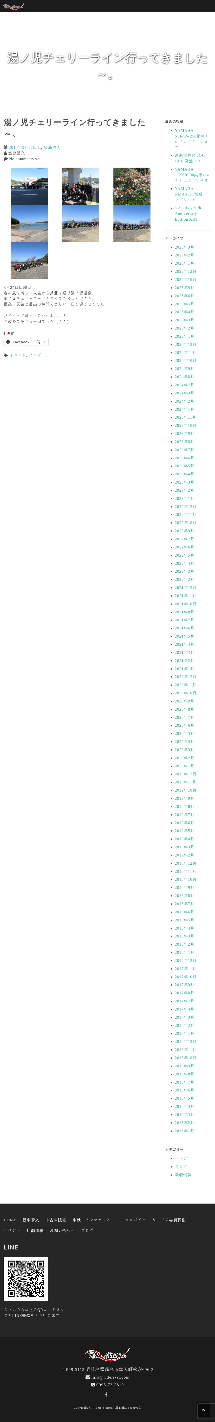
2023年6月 (184, 458)
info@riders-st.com (110, 1377)
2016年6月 (184, 1090)
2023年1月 (184, 498)
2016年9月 (184, 1066)
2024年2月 (184, 401)
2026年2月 (184, 255)
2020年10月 (186, 693)
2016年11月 (185, 1050)
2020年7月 (184, 717)
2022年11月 (185, 514)
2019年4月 (184, 839)
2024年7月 (184, 385)
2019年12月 (186, 774)
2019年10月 (186, 790)
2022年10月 (186, 523)
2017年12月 (186, 960)
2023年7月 (184, 450)
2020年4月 (184, 741)
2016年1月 (184, 1131)
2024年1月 (184, 409)
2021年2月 (184, 660)
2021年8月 (184, 612)
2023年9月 (184, 433)
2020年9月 (184, 701)
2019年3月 (184, 847)
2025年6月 (184, 296)
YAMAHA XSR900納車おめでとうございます (193, 174)
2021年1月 (184, 669)
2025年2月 (184, 328)
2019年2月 (184, 855)
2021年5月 (184, 636)
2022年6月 (184, 547)
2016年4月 (184, 1106)
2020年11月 (185, 685)
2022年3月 (184, 571)
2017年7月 (184, 1001)
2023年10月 (186, 425)
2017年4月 (184, 1009)
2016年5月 (184, 1098)
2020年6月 (184, 725)
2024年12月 (186, 344)
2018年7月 (184, 904)
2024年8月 (184, 377)
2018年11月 (185, 871)
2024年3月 (184, 393)
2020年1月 (184, 766)
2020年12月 (186, 677)
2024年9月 (184, 368)
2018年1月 (184, 952)
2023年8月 (184, 442)
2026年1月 (184, 263)
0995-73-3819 (110, 1385)
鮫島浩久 (52, 147)
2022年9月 (184, 531)
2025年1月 (184, 336)
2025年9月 (184, 288)
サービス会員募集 (169, 1220)
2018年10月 (186, 879)
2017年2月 (184, 1025)
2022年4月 (184, 563)
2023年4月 (184, 474)
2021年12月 (186, 587)
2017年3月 (184, 1017)
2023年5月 (184, 466)
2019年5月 (184, 831)
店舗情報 (35, 1230)
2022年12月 (186, 506)
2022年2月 (184, 579)
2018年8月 (184, 895)
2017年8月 (184, 993)
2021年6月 (184, 628)
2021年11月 (185, 596)
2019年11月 (185, 782)
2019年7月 (184, 815)
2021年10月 (186, 604)
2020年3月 (184, 750)
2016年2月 (184, 1123)
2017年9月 (184, 985)
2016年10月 (186, 1058)
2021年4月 (184, 644)
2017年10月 (186, 977)
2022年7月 (184, 539)
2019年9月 (184, 798)
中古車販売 (55, 1220)
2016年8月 (184, 1074)
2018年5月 (184, 920)
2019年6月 (184, 823)
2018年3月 (184, 936)
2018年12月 (186, 863)
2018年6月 (184, 912)
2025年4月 (184, 312)
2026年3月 (184, 247)
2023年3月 (184, 482)
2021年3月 (184, 652)
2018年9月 (184, 887)
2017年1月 (184, 1033)
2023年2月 (184, 490)
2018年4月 (184, 928)
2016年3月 (184, 1114)
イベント (17, 355)
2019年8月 (184, 806)
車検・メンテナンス (91, 1220)
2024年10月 (186, 360)
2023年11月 (185, 417)
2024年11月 (185, 352)
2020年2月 (184, 758)
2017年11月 (185, 969)
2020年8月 (184, 709)
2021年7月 (184, 620)
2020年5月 (184, 733)
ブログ (35, 355)
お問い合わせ (62, 1230)
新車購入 (30, 1220)
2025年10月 (186, 279)
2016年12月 (186, 1041)
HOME (10, 1220)
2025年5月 (184, 304)
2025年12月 (186, 271)
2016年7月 (184, 1082)
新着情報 (183, 1175)
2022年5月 (184, 555)
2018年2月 (184, 944)
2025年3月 (184, 320)
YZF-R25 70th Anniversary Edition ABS (188, 213)
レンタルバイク (131, 1220)
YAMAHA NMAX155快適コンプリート (191, 194)
